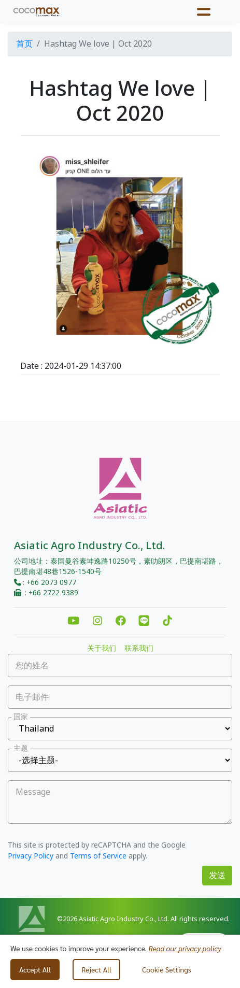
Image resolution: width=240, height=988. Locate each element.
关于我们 (101, 648)
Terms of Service (98, 856)
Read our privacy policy (184, 948)
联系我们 (138, 648)
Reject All (96, 969)
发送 (217, 875)
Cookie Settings (166, 969)
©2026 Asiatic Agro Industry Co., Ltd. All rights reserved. (143, 919)
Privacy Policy (30, 856)
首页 (24, 44)
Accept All (35, 969)
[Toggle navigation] (204, 11)
